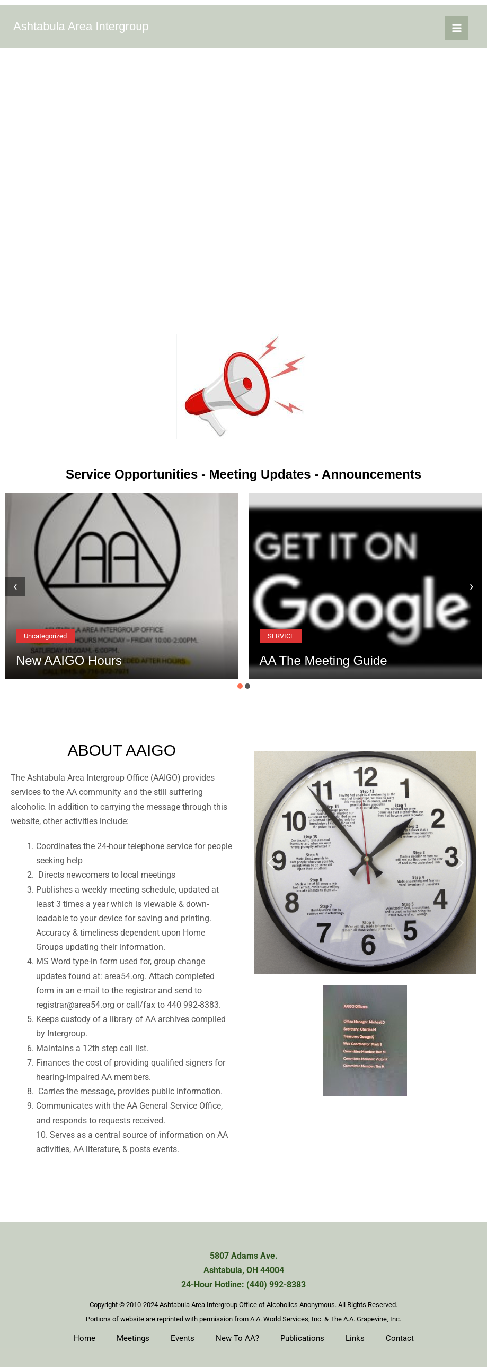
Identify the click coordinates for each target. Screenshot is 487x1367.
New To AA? (237, 1338)
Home (84, 1338)
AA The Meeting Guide (323, 660)
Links (355, 1338)
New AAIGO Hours (69, 660)
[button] (240, 686)
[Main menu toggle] (456, 28)
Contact (400, 1338)
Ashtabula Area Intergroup (81, 26)
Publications (302, 1338)
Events (182, 1338)
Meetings (133, 1338)
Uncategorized (45, 636)
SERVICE (281, 636)
